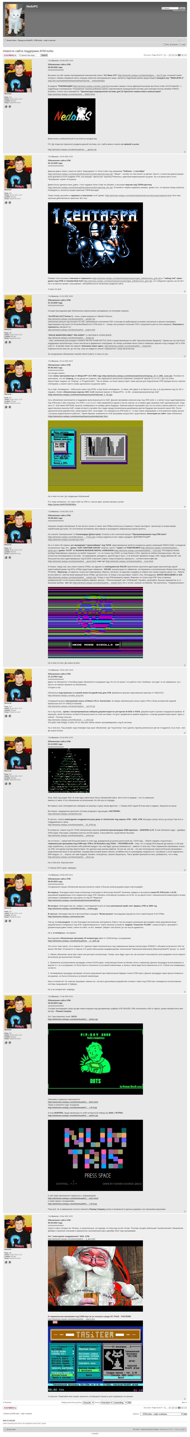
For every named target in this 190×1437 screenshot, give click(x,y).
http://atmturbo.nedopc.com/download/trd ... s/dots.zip (73, 1019)
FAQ (167, 44)
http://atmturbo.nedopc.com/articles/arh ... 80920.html (71, 94)
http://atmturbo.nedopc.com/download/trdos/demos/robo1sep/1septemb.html (138, 195)
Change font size (183, 39)
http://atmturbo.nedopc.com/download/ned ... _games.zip (72, 149)
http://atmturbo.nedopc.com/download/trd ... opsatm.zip (71, 319)
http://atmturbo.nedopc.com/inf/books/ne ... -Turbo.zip (71, 537)
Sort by (104, 1402)
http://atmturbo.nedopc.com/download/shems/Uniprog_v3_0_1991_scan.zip (137, 376)
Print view (178, 39)
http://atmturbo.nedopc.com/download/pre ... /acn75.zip (71, 706)
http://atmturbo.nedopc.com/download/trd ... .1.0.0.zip (72, 1107)
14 (176, 55)
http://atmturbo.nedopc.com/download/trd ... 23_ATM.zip (72, 825)
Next (183, 1402)
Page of (157, 55)
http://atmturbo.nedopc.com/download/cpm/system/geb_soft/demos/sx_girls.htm (127, 278)
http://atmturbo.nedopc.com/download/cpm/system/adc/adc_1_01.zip (80, 395)
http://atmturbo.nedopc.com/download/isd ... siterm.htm (71, 1319)
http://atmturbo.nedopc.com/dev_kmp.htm (66, 695)
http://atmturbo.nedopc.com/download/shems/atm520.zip (74, 900)
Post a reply (10, 55)
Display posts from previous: (78, 1402)
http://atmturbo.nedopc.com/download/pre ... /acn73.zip (141, 75)
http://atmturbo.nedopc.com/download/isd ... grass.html (72, 561)
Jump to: (136, 1414)
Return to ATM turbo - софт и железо (18, 1413)
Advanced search (179, 10)
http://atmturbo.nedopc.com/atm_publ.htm (91, 86)
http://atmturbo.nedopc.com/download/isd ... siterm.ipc (71, 857)
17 (185, 55)
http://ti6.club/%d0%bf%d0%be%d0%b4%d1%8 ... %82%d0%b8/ (76, 81)
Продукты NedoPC (25, 40)
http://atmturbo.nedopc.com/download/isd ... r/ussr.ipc (138, 550)
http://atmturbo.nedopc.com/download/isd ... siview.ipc (71, 835)
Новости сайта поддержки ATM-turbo (28, 51)
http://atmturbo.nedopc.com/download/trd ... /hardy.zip (71, 338)
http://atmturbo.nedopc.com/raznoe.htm (66, 916)
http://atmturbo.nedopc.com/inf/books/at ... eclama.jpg (73, 908)
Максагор (55, 60)
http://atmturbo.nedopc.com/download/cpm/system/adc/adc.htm (78, 416)
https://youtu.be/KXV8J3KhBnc (62, 504)
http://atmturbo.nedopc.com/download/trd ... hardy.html (127, 346)
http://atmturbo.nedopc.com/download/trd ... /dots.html (73, 1102)
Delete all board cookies (150, 1429)
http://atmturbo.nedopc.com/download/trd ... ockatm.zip (72, 577)
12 (170, 55)
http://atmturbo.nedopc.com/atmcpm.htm (66, 540)
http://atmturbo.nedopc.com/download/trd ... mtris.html (73, 1198)
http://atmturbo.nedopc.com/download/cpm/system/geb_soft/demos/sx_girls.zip (118, 281)
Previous (8, 1402)
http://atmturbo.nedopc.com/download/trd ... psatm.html (71, 330)
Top (185, 152)
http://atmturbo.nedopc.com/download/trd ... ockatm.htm (97, 583)
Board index (11, 40)
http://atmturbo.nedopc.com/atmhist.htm (65, 814)
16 (182, 55)
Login (184, 44)
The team (136, 1429)
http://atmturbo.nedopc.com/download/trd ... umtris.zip (73, 1115)
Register (175, 44)
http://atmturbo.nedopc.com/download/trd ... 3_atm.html (71, 1239)
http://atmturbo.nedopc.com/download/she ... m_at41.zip (73, 941)
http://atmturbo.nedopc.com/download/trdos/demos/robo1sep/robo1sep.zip (80, 174)
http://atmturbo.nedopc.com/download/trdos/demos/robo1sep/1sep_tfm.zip (80, 187)
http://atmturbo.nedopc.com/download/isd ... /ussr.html (129, 561)
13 (173, 55)
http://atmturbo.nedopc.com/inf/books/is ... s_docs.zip (70, 720)
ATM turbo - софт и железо (44, 40)
